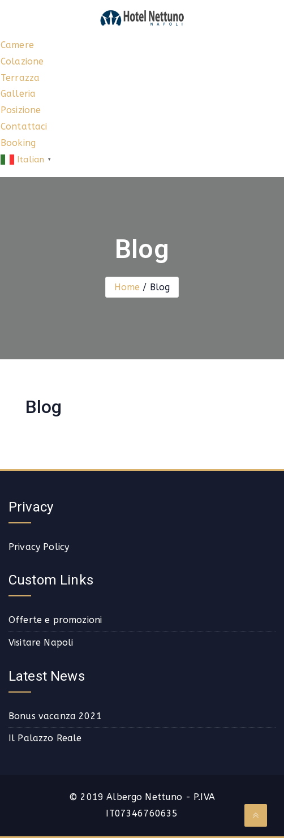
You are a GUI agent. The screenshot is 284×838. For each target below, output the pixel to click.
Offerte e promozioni (55, 619)
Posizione (21, 110)
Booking (18, 142)
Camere (17, 45)
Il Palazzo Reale (45, 738)
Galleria (18, 93)
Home (127, 287)
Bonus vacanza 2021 (55, 716)
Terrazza (20, 77)
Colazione (22, 61)
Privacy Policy (38, 547)
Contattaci (24, 126)
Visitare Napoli (40, 642)
